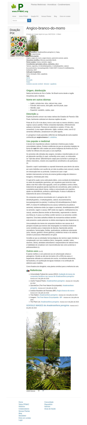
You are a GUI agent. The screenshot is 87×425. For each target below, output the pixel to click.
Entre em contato (65, 16)
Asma (28, 78)
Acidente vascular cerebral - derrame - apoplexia (41, 84)
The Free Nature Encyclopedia (47, 297)
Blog (55, 16)
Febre (28, 82)
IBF (61, 297)
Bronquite (29, 80)
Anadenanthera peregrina (56, 281)
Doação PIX (34, 16)
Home (14, 16)
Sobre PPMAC (23, 16)
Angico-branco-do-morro (65, 290)
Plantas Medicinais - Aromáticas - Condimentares (50, 5)
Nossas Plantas (46, 16)
